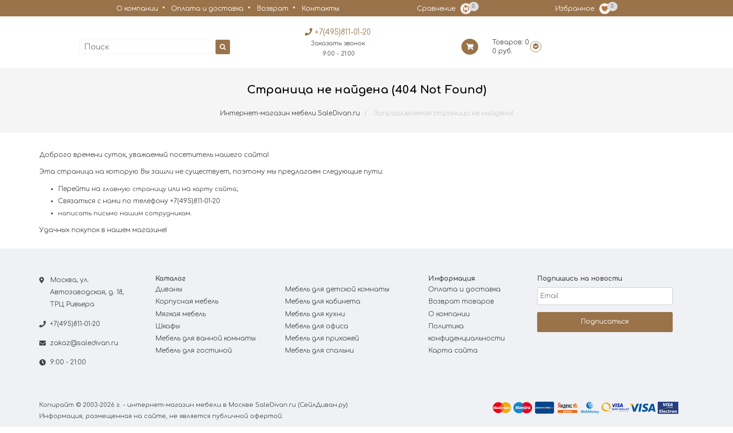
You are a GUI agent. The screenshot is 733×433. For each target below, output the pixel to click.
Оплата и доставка (207, 8)
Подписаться (605, 328)
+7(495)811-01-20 (75, 330)
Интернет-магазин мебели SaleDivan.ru (290, 119)
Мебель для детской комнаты (337, 295)
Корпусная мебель (186, 308)
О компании (137, 8)
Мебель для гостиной (193, 357)
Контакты (320, 8)
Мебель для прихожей (322, 344)
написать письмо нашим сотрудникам (124, 220)
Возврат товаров (461, 308)
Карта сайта (453, 357)
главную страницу (134, 195)
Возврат (272, 8)
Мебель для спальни (319, 357)
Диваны (168, 295)
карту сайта (215, 195)
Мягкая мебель (180, 320)
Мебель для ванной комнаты (205, 344)
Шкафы (167, 332)
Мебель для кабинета (322, 308)
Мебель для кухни (315, 320)
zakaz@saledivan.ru (84, 349)
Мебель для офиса (316, 332)
